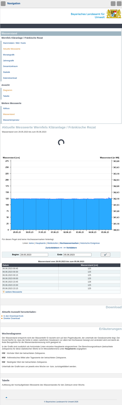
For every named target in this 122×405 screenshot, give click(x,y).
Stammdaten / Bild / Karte (14, 43)
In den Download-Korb (13, 316)
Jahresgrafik (8, 61)
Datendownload (10, 78)
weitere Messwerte (13, 292)
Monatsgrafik (8, 55)
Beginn (15, 254)
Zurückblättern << (53, 248)
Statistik (6, 72)
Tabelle (6, 96)
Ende (59, 254)
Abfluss (6, 108)
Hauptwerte (40, 243)
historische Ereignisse (90, 243)
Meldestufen (52, 243)
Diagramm (7, 90)
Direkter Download (11, 318)
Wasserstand (9, 114)
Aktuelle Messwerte (11, 49)
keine (31, 243)
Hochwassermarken (69, 243)
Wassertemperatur (11, 120)
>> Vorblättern (70, 248)
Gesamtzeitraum (10, 66)
